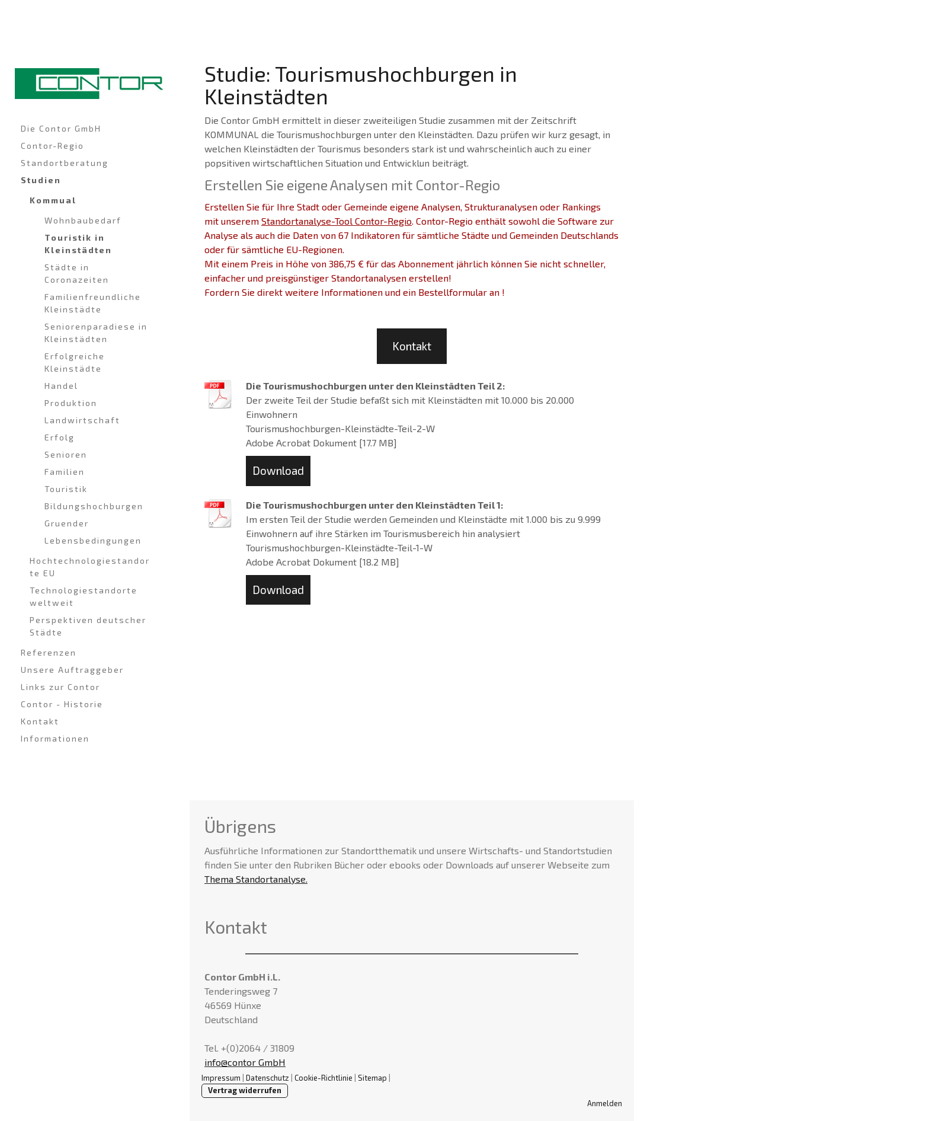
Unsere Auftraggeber (72, 670)
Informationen (55, 738)
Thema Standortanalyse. (255, 878)
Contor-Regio (52, 145)
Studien (41, 180)
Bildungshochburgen (93, 506)
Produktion (70, 403)
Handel (61, 386)
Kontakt (40, 721)
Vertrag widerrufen (244, 1090)
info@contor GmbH (245, 1062)
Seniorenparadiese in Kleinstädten (96, 332)
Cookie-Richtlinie (323, 1077)
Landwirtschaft (82, 420)
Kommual (53, 200)
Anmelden (604, 1103)
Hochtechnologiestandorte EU (90, 566)
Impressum (221, 1077)
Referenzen (48, 652)
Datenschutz (267, 1077)
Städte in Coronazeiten (76, 273)
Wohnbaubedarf (82, 220)
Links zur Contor (60, 687)
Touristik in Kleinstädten (78, 243)
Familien (64, 472)
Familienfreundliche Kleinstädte (92, 303)
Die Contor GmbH (61, 128)
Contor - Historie (62, 704)
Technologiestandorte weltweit (83, 596)
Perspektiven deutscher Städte (88, 626)
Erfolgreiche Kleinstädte (74, 362)
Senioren (65, 454)
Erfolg (59, 437)
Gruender (66, 523)
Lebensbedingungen (93, 540)
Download (278, 470)
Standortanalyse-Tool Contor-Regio (336, 220)
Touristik (66, 489)
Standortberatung (64, 163)
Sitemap (372, 1077)
